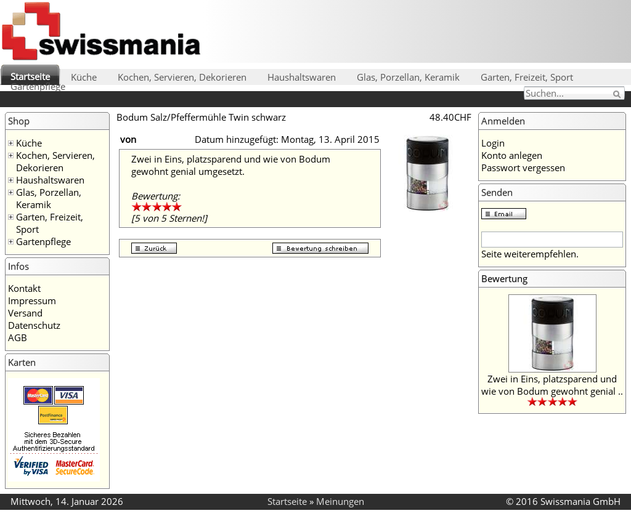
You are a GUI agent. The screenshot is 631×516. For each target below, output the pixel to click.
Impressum (32, 300)
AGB (17, 337)
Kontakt (24, 288)
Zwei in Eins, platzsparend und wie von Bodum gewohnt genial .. (552, 385)
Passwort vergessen (523, 167)
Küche (84, 77)
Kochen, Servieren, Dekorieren (182, 77)
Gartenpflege (37, 86)
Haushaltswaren (301, 77)
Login (493, 143)
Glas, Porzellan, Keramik (408, 77)
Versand (25, 313)
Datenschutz (34, 325)
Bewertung (504, 278)
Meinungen (340, 501)
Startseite (30, 76)
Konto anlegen (511, 155)
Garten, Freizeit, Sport (527, 77)
